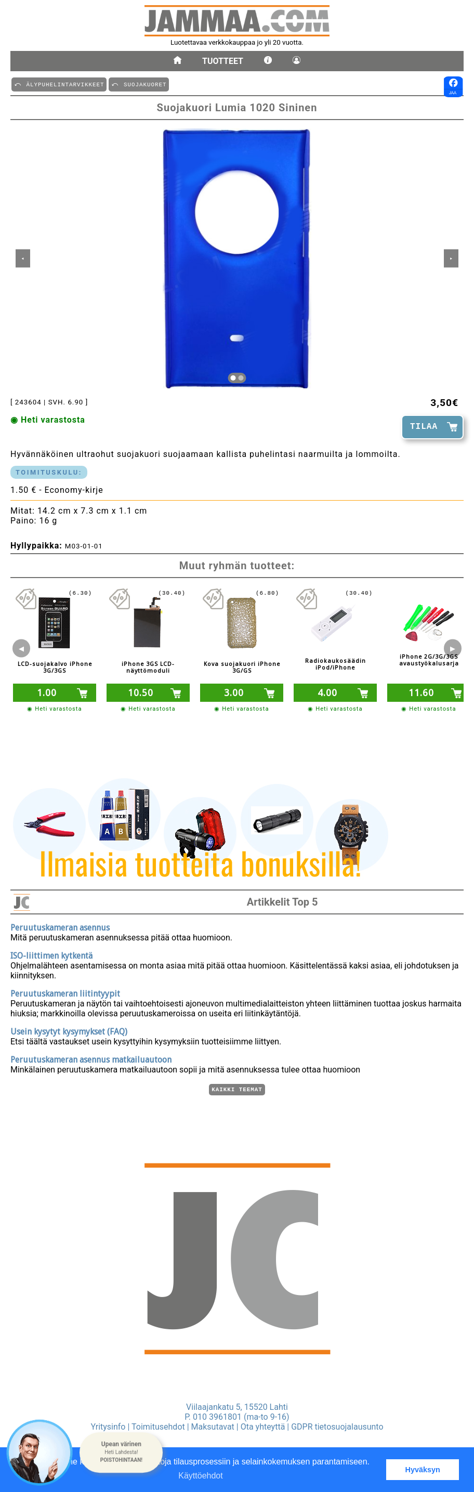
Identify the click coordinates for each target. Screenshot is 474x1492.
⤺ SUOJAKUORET (138, 84)
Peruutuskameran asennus (60, 926)
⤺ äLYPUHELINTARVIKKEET (59, 84)
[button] (121, 1452)
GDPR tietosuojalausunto (337, 1427)
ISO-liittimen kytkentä (51, 954)
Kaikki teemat (237, 1089)
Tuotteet (222, 61)
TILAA (424, 427)
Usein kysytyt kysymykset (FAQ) (68, 1030)
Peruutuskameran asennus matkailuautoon (91, 1058)
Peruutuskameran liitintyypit (65, 992)
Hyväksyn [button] (422, 1469)
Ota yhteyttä (263, 1427)
